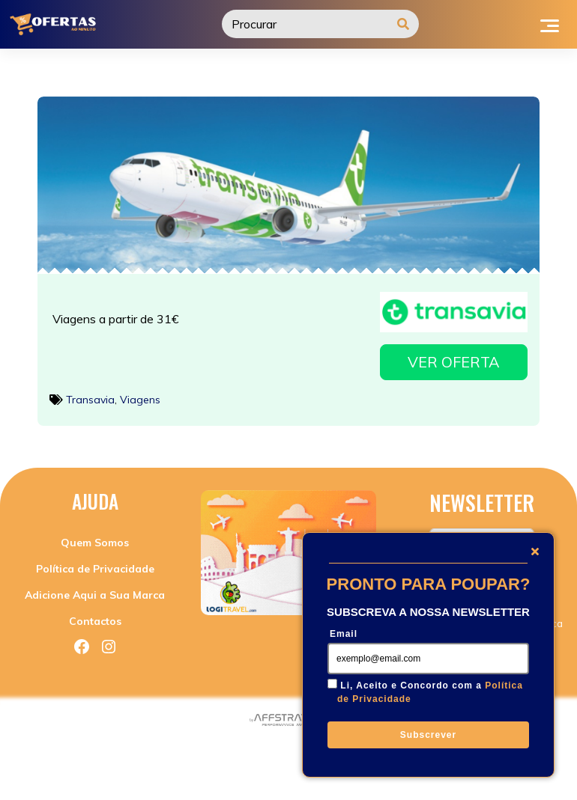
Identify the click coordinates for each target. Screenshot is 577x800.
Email (343, 634)
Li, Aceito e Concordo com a (430, 692)
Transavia (90, 395)
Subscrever (428, 735)
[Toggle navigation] (549, 23)
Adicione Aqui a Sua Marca (95, 591)
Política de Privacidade (95, 565)
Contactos (95, 617)
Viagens (140, 395)
